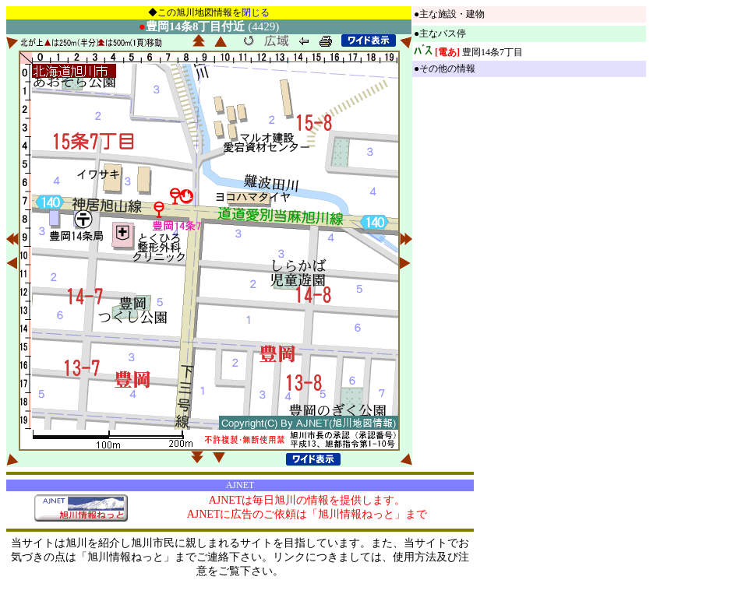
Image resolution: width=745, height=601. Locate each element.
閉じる (256, 12)
